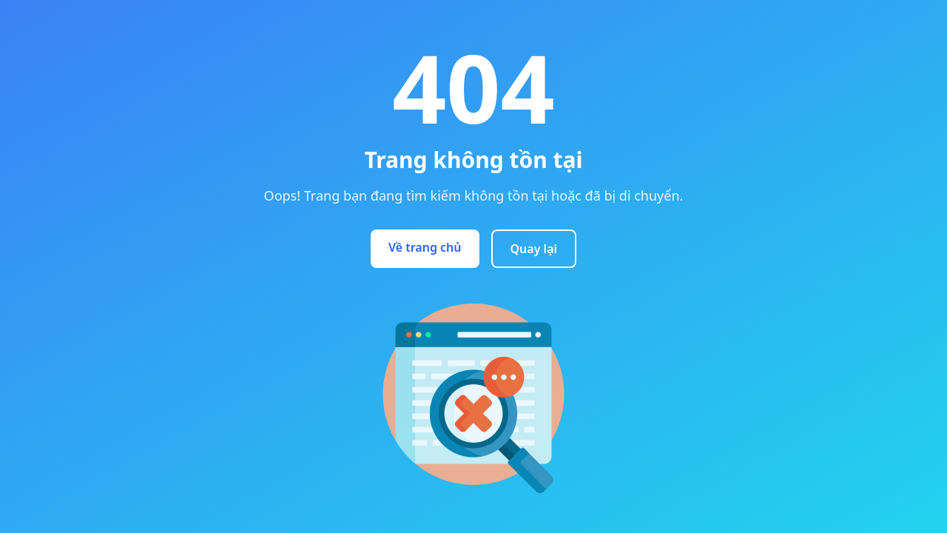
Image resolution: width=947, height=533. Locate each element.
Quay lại (534, 249)
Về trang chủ (425, 247)
